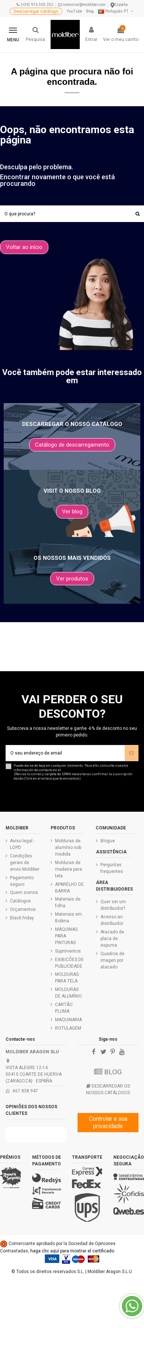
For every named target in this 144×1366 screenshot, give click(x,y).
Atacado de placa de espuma (112, 938)
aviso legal (71, 770)
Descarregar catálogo (36, 11)
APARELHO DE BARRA (69, 888)
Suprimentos (68, 951)
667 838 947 (25, 1090)
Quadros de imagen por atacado (112, 960)
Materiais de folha (67, 902)
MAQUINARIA (68, 1019)
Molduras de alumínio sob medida (68, 847)
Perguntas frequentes (111, 868)
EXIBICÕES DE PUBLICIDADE (69, 963)
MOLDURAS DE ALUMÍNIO (68, 993)
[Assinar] (131, 753)
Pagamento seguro (22, 881)
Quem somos (24, 892)
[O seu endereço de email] (65, 753)
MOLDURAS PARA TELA (67, 978)
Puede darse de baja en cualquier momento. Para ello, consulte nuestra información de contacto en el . (76, 771)
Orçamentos (23, 909)
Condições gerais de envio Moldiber (25, 862)
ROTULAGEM (68, 1028)
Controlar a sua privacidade (108, 1122)
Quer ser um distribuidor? (113, 905)
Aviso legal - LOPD (22, 844)
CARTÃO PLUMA (64, 1008)
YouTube (74, 11)
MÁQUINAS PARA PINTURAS (66, 936)
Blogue (107, 840)
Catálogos (20, 901)
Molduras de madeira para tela (68, 869)
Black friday (22, 918)
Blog (90, 11)
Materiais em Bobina (68, 917)
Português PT (116, 11)
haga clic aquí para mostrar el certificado (72, 1251)
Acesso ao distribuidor (111, 920)
